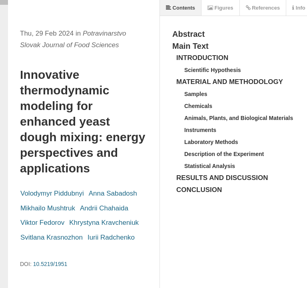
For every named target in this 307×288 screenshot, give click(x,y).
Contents (180, 8)
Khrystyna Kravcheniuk (104, 222)
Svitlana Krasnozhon (51, 237)
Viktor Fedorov (42, 222)
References (263, 8)
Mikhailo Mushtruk (47, 208)
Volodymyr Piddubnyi (52, 193)
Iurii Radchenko (111, 237)
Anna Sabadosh (113, 193)
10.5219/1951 (50, 264)
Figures (220, 8)
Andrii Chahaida (104, 208)
